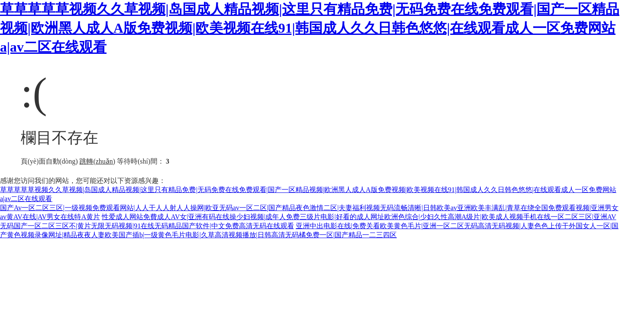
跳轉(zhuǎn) (97, 161)
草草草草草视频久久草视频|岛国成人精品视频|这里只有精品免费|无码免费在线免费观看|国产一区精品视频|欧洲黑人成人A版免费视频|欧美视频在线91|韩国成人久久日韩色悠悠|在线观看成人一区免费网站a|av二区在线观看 (309, 28)
